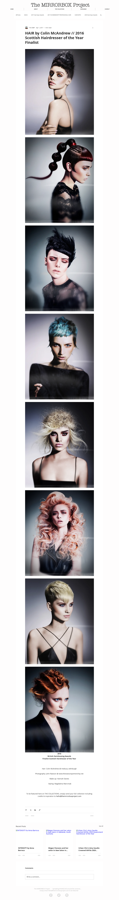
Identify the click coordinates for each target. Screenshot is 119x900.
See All (101, 826)
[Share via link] (40, 810)
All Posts (18, 15)
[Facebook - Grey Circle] (51, 895)
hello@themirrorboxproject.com (58, 890)
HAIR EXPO (78, 15)
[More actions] (93, 28)
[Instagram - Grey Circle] (67, 895)
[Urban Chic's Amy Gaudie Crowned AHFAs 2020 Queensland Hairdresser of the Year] (89, 837)
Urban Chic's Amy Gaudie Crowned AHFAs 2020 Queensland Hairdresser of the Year (88, 849)
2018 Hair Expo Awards (91, 15)
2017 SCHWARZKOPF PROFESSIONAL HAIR (59, 15)
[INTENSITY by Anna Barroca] (29, 837)
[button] (101, 15)
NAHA (26, 15)
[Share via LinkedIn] (35, 810)
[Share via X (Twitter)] (30, 810)
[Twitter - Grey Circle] (59, 895)
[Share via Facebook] (26, 810)
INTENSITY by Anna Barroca (26, 849)
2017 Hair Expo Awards (37, 15)
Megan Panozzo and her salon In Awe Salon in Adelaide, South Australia (59, 849)
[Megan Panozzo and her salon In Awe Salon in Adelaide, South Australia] (59, 837)
